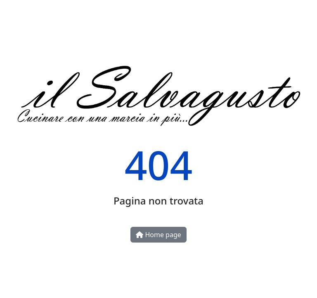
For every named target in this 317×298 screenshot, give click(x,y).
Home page (158, 234)
